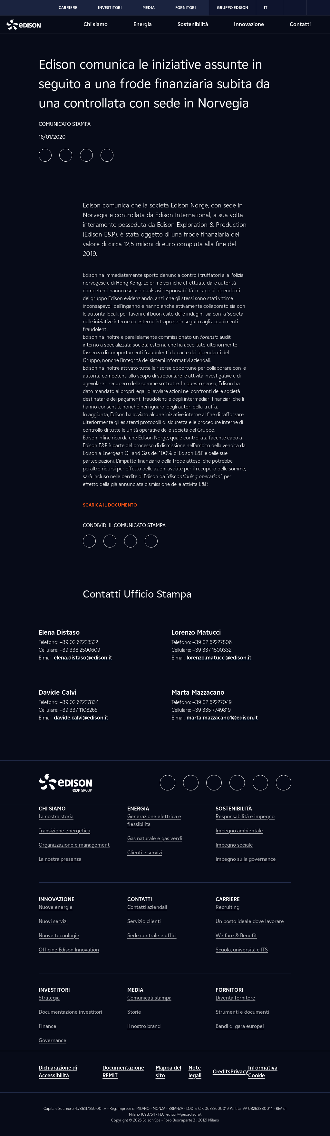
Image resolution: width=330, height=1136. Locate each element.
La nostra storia (56, 816)
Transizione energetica (64, 831)
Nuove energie (56, 907)
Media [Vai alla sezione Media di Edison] (148, 7)
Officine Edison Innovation (69, 950)
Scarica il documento (115, 505)
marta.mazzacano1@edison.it (222, 718)
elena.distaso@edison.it (83, 658)
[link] (295, 7)
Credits (221, 1072)
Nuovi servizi (53, 921)
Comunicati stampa (149, 998)
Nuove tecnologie (59, 935)
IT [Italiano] (269, 8)
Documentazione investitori (70, 1012)
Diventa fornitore (235, 998)
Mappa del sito (168, 1072)
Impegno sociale (234, 845)
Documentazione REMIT (123, 1072)
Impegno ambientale (239, 831)
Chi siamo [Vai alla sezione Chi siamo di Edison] (95, 24)
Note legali (195, 1072)
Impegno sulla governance (246, 859)
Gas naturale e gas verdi (154, 838)
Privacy (239, 1072)
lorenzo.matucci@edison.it (219, 658)
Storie (134, 1012)
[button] (45, 155)
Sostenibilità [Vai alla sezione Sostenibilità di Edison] (193, 24)
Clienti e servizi (144, 852)
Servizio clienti (144, 921)
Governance (52, 1040)
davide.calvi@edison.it (81, 718)
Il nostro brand (143, 1026)
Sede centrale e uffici (152, 935)
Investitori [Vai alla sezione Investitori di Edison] (110, 7)
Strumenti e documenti (242, 1012)
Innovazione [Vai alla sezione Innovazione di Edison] (249, 24)
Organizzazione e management (74, 845)
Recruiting (227, 907)
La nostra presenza (60, 859)
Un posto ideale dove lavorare (250, 921)
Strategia (49, 998)
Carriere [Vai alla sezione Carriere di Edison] (68, 7)
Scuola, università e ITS (242, 950)
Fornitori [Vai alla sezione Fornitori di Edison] (185, 7)
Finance (47, 1026)
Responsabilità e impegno (245, 816)
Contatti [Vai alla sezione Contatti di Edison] (300, 24)
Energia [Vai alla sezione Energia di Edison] (142, 24)
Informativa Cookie (262, 1072)
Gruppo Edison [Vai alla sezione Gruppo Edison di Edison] (232, 7)
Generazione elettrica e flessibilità (154, 820)
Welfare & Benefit (236, 935)
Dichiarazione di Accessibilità (58, 1072)
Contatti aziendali (147, 907)
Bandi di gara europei (240, 1026)
